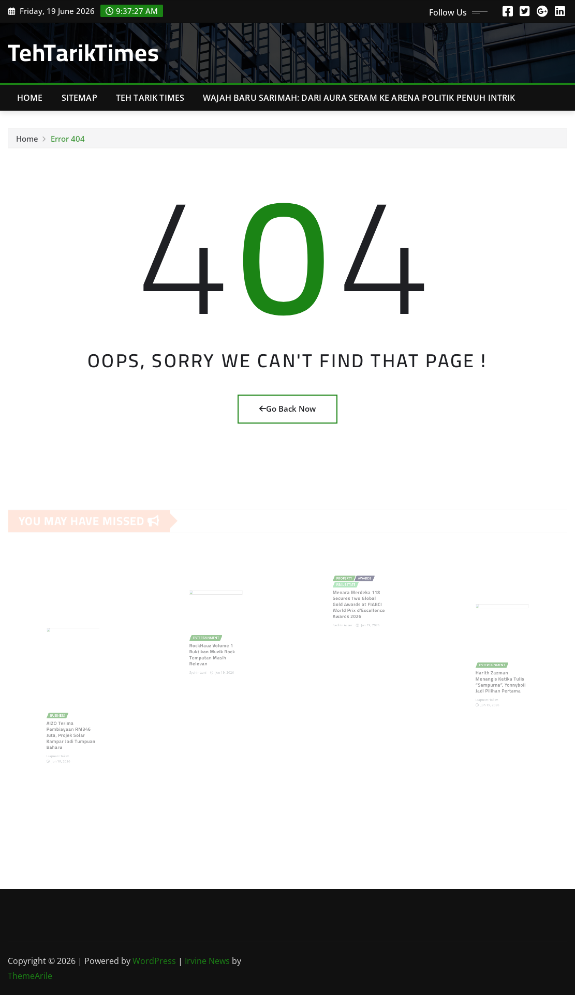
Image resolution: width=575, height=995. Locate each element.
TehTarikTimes (83, 52)
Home (30, 97)
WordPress (154, 961)
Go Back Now (287, 408)
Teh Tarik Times (150, 97)
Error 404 (68, 140)
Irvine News (207, 961)
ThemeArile (30, 976)
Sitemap (79, 97)
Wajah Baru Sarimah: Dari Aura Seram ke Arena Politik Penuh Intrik (359, 97)
